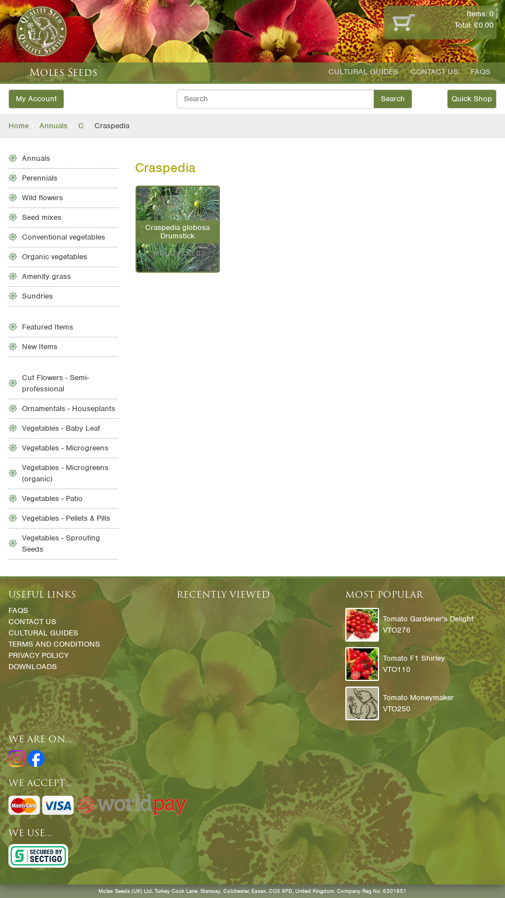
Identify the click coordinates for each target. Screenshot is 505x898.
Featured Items (47, 327)
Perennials (39, 178)
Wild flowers (42, 197)
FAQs (480, 71)
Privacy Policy (38, 655)
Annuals (53, 125)
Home (18, 125)
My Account (36, 98)
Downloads (32, 666)
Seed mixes (41, 217)
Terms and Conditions (54, 644)
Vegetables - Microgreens (65, 448)
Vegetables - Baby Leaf (61, 428)
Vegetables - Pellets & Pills (66, 518)
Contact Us (434, 71)
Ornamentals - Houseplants (68, 408)
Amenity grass (46, 276)
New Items (39, 346)
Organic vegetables (54, 256)
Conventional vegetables (63, 237)
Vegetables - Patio (52, 498)
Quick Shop (472, 98)
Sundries (37, 296)
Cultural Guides (363, 71)
